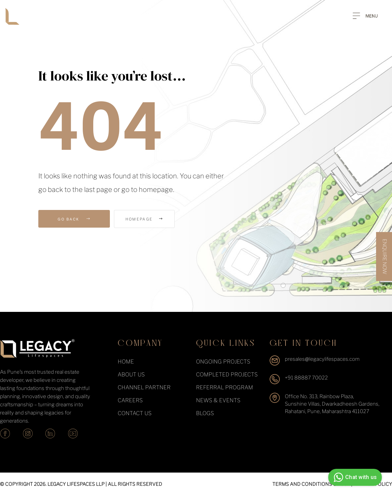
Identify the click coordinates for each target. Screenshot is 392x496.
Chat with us (354, 477)
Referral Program (224, 387)
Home (126, 361)
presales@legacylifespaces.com (322, 359)
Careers (130, 400)
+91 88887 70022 (306, 378)
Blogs (205, 413)
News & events (218, 400)
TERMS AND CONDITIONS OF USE (311, 484)
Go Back (74, 219)
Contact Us (135, 413)
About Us (131, 374)
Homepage (152, 219)
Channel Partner (144, 387)
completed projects (227, 374)
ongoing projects (223, 361)
